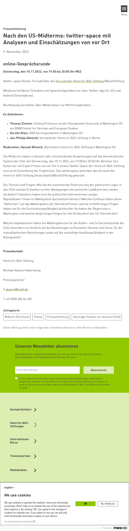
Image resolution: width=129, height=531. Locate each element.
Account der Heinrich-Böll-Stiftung (80, 81)
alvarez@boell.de (17, 289)
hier (25, 388)
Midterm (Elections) (17, 317)
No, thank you (108, 503)
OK (85, 503)
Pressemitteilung (58, 317)
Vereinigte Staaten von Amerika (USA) (96, 317)
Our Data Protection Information (18, 521)
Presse (38, 317)
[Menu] (124, 8)
